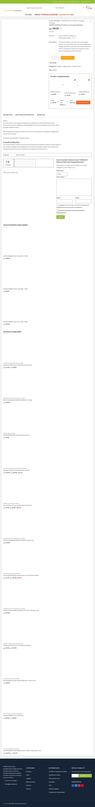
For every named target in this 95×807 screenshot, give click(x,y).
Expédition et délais (54, 775)
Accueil (51, 20)
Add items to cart (83, 102)
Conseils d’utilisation (11, 142)
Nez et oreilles (11, 433)
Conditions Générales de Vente (58, 771)
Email (77, 198)
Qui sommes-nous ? (54, 778)
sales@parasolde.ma (11, 784)
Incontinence (23, 468)
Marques (28, 771)
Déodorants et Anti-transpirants (11, 398)
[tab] (7, 115)
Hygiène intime (66, 66)
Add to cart (68, 57)
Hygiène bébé (18, 713)
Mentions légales (54, 789)
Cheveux (28, 785)
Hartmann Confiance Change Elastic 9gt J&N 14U (16, 470)
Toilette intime (76, 66)
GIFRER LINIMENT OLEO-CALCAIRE (13, 715)
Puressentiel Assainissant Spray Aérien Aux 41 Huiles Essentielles (21, 575)
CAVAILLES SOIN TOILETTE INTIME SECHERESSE (17, 645)
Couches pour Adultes (9, 468)
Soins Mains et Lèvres (13, 503)
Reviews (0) (41, 115)
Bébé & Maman (6, 713)
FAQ (50, 785)
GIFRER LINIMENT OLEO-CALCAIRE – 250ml (15, 289)
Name (58, 198)
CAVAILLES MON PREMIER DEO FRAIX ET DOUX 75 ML (18, 540)
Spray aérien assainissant (14, 573)
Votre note (60, 170)
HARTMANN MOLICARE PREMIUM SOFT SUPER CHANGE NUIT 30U (22, 750)
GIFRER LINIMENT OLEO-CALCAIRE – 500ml (15, 256)
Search (68, 8)
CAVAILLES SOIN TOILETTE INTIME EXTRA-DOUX (17, 365)
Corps (28, 775)
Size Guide (53, 63)
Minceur (28, 789)
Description (7, 115)
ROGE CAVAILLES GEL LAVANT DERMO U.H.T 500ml (17, 400)
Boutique (57, 20)
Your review (60, 177)
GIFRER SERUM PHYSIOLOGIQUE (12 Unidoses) (16, 435)
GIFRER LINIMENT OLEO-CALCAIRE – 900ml (15, 321)
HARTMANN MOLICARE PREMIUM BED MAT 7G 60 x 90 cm (19, 680)
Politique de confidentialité (57, 792)
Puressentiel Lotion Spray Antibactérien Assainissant (17, 505)
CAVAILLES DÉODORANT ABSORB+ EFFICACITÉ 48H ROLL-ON (21, 610)
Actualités (52, 782)
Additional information (24, 115)
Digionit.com (32, 803)
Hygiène (59, 66)
